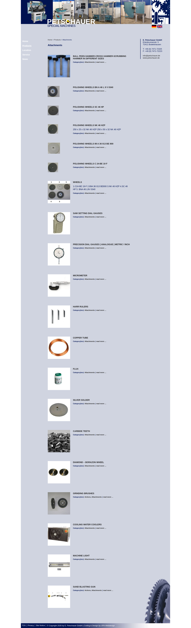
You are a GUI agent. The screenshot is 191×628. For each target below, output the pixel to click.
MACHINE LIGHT (81, 555)
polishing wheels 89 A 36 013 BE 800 (93, 144)
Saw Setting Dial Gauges (87, 213)
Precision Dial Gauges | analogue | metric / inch (101, 244)
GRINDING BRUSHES (83, 493)
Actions (88, 497)
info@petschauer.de (151, 56)
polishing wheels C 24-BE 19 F (90, 163)
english (159, 26)
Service (26, 54)
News (25, 59)
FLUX (75, 369)
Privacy (31, 625)
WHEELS (77, 182)
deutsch (154, 26)
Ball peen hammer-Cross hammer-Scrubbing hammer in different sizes (99, 57)
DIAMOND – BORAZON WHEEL (88, 462)
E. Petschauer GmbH (73, 626)
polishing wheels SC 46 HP (88, 107)
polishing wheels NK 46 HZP (89, 125)
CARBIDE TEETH (81, 431)
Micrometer (80, 275)
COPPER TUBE (80, 338)
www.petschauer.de (151, 58)
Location (26, 50)
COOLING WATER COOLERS (87, 524)
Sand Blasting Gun (84, 587)
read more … (101, 62)
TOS (24, 625)
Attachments (90, 62)
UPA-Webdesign (108, 626)
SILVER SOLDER (81, 400)
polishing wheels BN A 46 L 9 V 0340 (93, 87)
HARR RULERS (80, 306)
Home (50, 40)
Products (26, 46)
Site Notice (40, 625)
